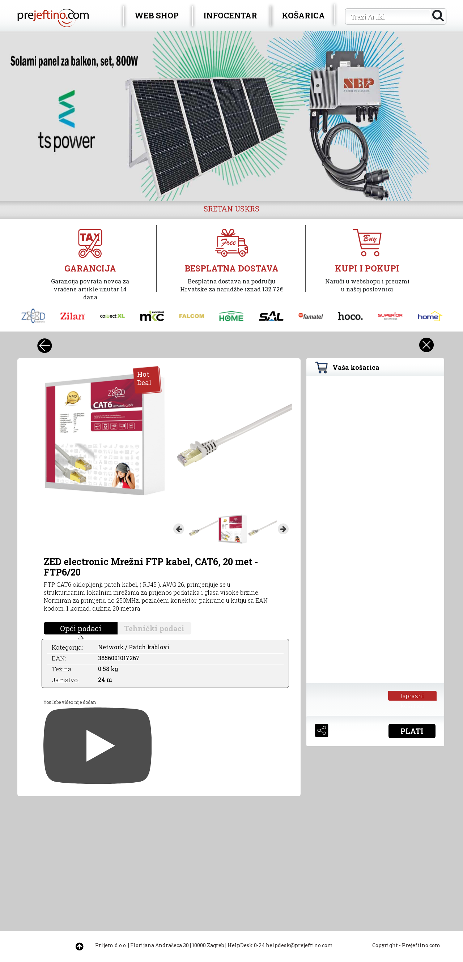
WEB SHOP (157, 15)
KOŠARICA (303, 15)
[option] (231, 116)
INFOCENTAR (230, 15)
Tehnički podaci (154, 628)
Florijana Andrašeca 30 (159, 945)
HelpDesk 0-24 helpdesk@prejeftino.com (280, 945)
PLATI (412, 731)
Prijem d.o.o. (111, 945)
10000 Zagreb (208, 945)
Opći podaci (80, 628)
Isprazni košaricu (412, 696)
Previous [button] (178, 528)
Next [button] (283, 528)
